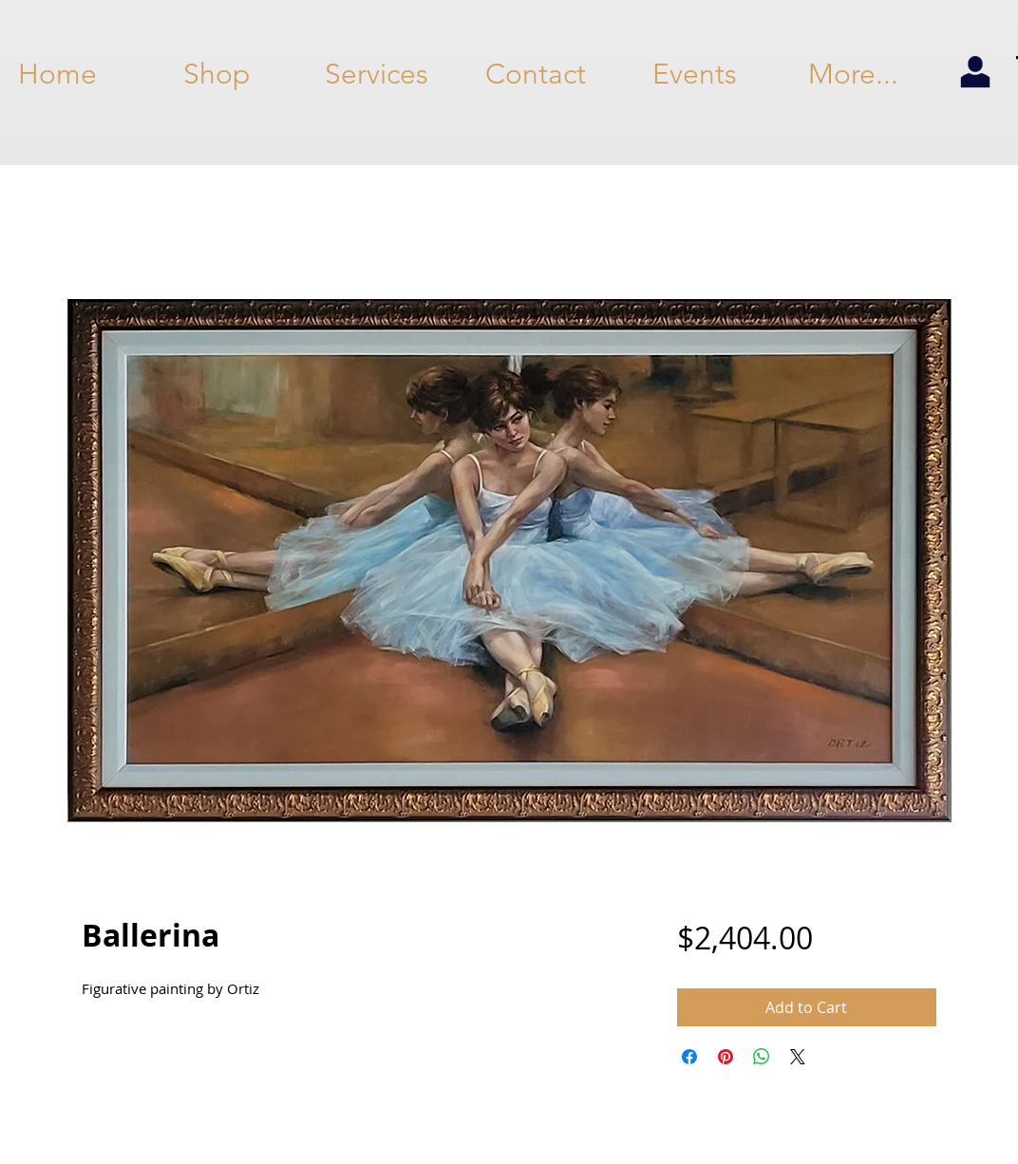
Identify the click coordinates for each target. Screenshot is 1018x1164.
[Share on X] (797, 1056)
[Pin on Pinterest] (725, 1056)
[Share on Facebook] (689, 1056)
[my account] (975, 73)
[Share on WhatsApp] (761, 1056)
